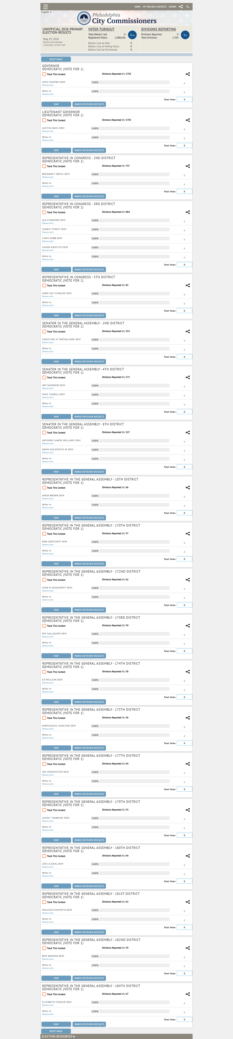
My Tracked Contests (154, 6)
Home (137, 6)
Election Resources (58, 1036)
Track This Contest (56, 74)
